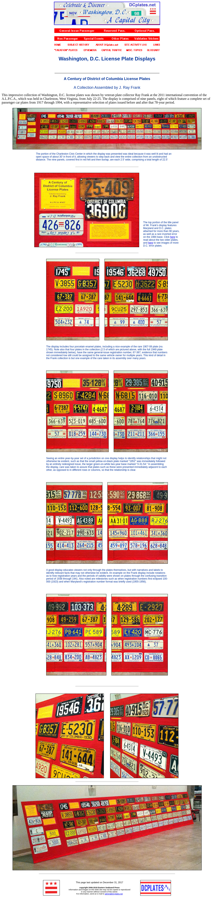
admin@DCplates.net (114, 894)
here (172, 236)
